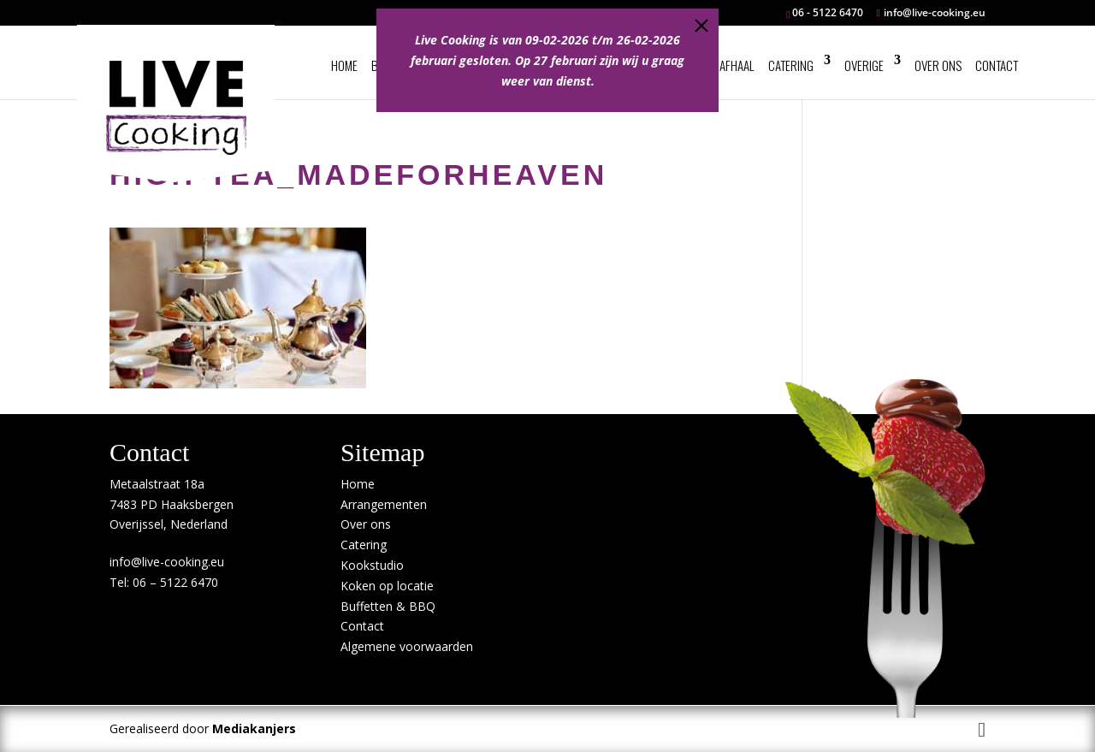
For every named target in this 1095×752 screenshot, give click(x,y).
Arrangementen (383, 504)
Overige (864, 65)
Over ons (938, 65)
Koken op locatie (387, 585)
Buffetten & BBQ (387, 606)
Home (344, 65)
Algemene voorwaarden (406, 646)
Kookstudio (372, 565)
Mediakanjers (254, 728)
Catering (791, 65)
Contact (996, 65)
